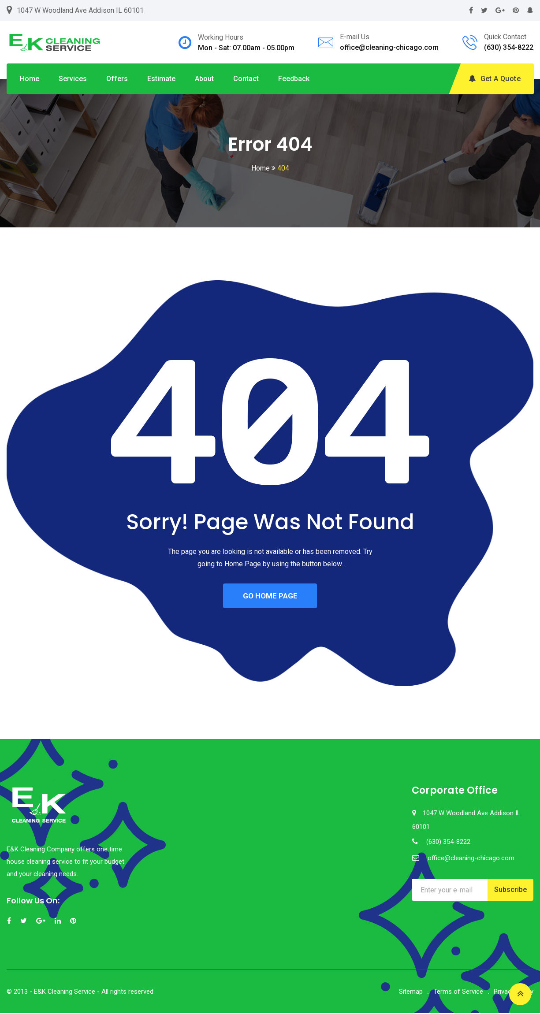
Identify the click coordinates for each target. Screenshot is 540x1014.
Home (29, 78)
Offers (117, 78)
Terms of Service (458, 992)
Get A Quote (495, 78)
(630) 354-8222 (508, 47)
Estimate (161, 78)
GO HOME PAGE (270, 596)
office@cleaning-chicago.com (389, 47)
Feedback (293, 78)
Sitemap (411, 992)
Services (73, 78)
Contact (246, 78)
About (204, 78)
